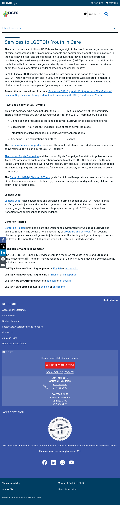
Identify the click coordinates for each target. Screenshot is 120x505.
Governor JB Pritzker (11, 497)
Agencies (97, 3)
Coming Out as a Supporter (25, 145)
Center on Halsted (15, 227)
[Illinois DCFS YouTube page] (71, 462)
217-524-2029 (60, 404)
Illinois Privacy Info (67, 489)
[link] (44, 462)
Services (112, 3)
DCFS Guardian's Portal (14, 343)
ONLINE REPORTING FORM (60, 365)
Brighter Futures (10, 321)
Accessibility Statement (14, 310)
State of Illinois (34, 497)
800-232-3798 (60, 401)
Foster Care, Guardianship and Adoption (22, 326)
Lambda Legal (13, 200)
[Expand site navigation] (115, 14)
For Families (8, 315)
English (92, 14)
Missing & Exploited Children (72, 483)
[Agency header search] (106, 14)
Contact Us (8, 332)
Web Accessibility (11, 483)
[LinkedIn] (53, 462)
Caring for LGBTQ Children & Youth (30, 177)
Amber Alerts (9, 489)
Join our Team (9, 338)
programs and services (77, 231)
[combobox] (94, 14)
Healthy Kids (11, 28)
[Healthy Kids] (114, 28)
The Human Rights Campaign (22, 156)
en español (71, 268)
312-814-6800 (60, 384)
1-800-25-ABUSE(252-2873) (60, 372)
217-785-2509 (60, 388)
